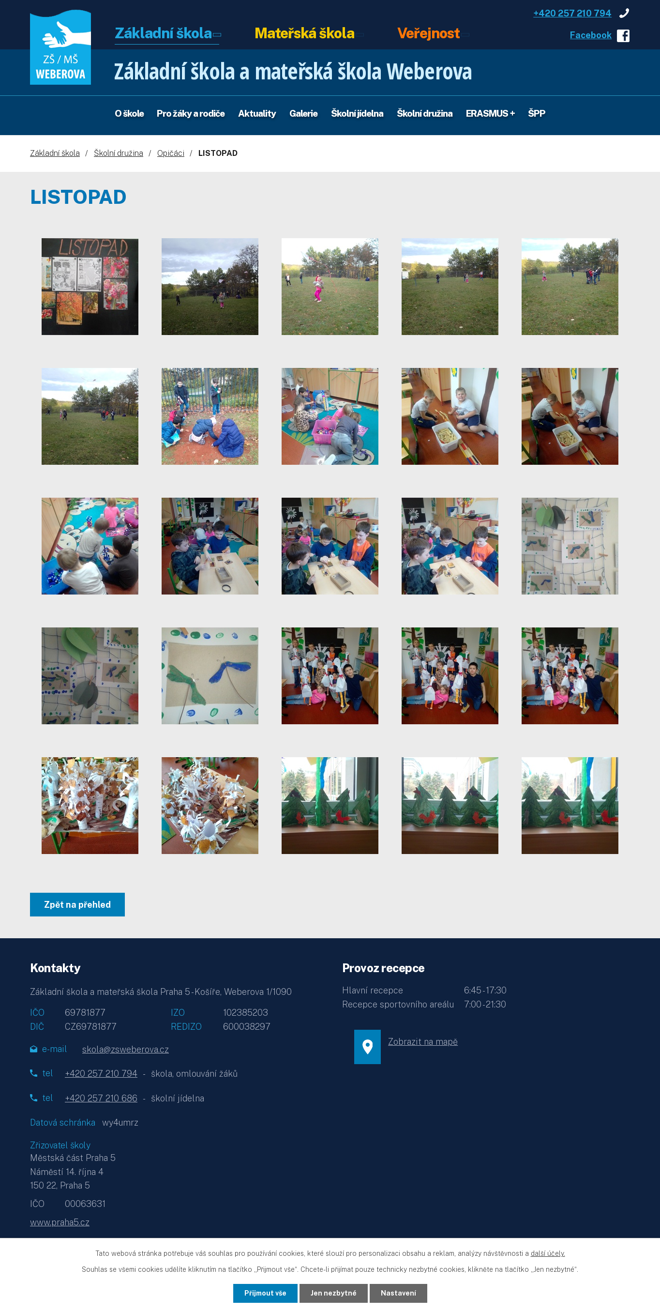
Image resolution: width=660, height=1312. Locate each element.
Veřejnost (428, 34)
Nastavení (398, 1293)
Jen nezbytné (334, 1293)
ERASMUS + (490, 113)
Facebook (591, 35)
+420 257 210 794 (572, 13)
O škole (129, 113)
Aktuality (257, 113)
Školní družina (424, 113)
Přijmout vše (265, 1293)
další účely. (548, 1253)
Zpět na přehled (77, 905)
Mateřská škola (304, 34)
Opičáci (170, 153)
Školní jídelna (357, 113)
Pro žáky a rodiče (191, 113)
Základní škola (163, 34)
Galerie (303, 113)
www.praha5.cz (60, 1222)
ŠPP (536, 113)
